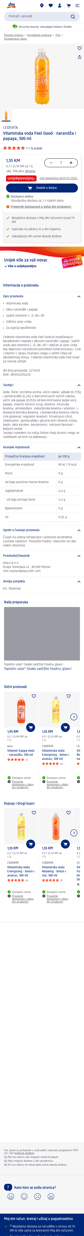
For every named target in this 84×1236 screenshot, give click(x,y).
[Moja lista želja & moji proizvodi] (50, 5)
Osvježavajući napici (15, 38)
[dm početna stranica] (11, 5)
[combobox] (42, 16)
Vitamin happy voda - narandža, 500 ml (20, 753)
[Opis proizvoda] (42, 296)
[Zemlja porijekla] (42, 581)
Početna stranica (13, 35)
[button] (77, 5)
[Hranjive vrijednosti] (42, 447)
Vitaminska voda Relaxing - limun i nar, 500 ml (54, 871)
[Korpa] (68, 5)
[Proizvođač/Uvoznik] (42, 556)
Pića (58, 35)
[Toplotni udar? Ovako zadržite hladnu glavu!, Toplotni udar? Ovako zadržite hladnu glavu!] (42, 644)
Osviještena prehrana (39, 35)
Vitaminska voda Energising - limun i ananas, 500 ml (55, 755)
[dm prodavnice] (41, 5)
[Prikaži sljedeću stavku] (73, 716)
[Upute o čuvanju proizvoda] (42, 530)
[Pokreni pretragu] (73, 16)
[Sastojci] (42, 385)
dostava (30, 171)
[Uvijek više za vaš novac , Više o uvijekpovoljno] (42, 263)
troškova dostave (24, 1153)
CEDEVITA (10, 128)
